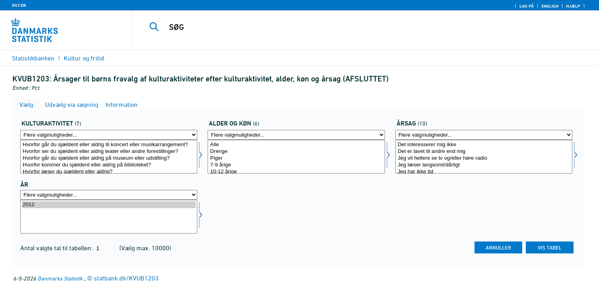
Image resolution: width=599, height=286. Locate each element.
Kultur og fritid (84, 58)
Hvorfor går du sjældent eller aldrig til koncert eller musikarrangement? (109, 144)
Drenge (296, 151)
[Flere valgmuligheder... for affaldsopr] (483, 135)
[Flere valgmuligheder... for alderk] (296, 135)
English (549, 6)
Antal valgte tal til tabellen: (57, 247)
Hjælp (573, 6)
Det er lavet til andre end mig (484, 151)
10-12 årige (296, 171)
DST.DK (19, 5)
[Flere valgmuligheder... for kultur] (108, 135)
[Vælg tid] (108, 217)
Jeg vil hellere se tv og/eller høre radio (484, 158)
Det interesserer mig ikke (484, 144)
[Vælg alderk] (296, 157)
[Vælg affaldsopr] (483, 157)
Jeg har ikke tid (484, 171)
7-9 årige (296, 165)
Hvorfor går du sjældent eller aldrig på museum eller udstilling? (109, 158)
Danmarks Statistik (59, 278)
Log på (526, 6)
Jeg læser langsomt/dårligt (484, 165)
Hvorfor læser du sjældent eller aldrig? (109, 171)
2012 (109, 204)
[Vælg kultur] (108, 157)
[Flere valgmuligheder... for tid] (108, 195)
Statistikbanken (33, 58)
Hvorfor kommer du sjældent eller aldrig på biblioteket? (109, 165)
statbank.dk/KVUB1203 (126, 278)
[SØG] (350, 27)
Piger (296, 158)
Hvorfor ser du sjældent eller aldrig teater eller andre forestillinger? (109, 151)
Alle (296, 144)
